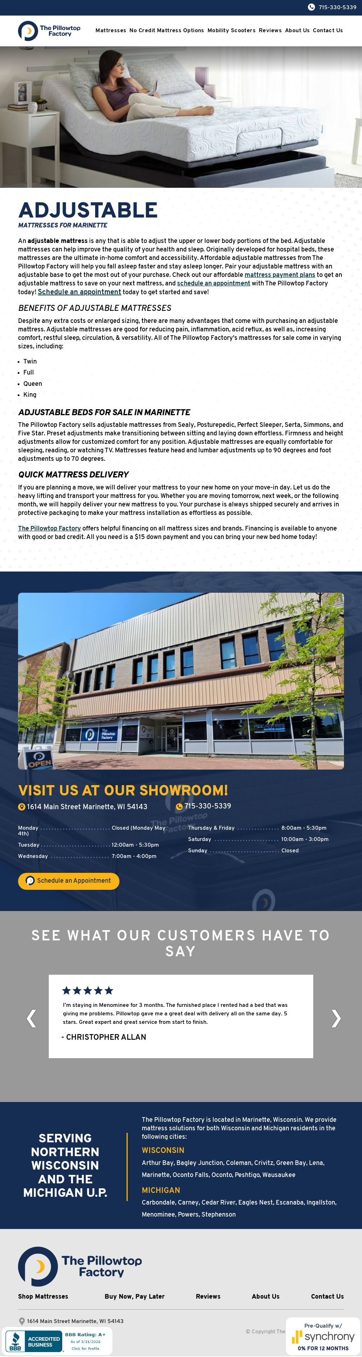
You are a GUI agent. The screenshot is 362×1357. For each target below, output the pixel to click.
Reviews (269, 31)
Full (28, 373)
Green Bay (291, 1164)
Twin (30, 362)
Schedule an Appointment (74, 881)
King (29, 395)
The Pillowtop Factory (49, 529)
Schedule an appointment (79, 292)
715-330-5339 (203, 806)
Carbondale (158, 1203)
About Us (297, 31)
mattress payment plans (280, 275)
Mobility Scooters (229, 31)
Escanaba (290, 1203)
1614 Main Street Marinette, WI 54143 (82, 807)
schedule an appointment (213, 283)
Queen (32, 384)
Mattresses (109, 31)
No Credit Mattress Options (165, 31)
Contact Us (329, 31)
